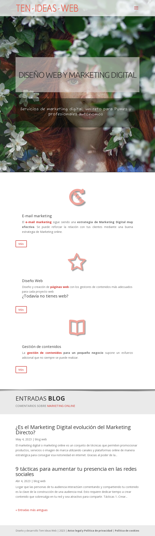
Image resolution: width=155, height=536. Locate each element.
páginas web (59, 287)
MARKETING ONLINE (61, 406)
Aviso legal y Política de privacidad (90, 530)
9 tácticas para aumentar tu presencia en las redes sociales (76, 471)
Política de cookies (127, 530)
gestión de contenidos (44, 353)
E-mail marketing (37, 215)
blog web (41, 439)
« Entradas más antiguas (32, 510)
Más (21, 244)
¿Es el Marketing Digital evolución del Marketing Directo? (73, 429)
